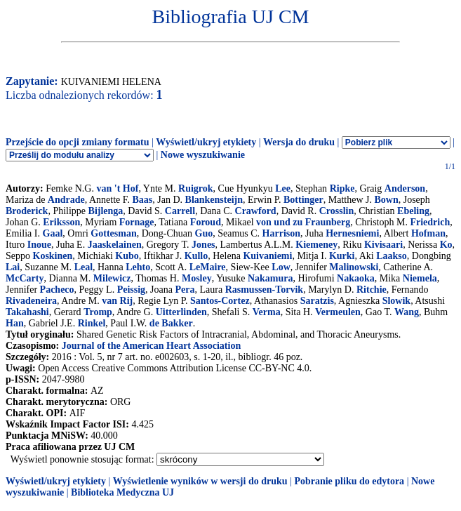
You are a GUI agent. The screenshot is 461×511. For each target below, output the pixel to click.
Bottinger (303, 199)
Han (15, 323)
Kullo (196, 256)
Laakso (391, 256)
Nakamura (270, 278)
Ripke (342, 188)
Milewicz (112, 278)
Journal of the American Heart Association (151, 345)
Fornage (136, 222)
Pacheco (57, 289)
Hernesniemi (352, 233)
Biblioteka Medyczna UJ (122, 492)
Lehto (138, 267)
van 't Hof (117, 188)
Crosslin (336, 211)
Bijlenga (105, 211)
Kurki (342, 256)
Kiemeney (316, 244)
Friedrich (430, 222)
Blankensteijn (214, 199)
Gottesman (113, 233)
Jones (203, 244)
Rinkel (92, 323)
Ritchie (371, 289)
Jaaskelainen (115, 244)
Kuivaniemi (267, 256)
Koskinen (53, 256)
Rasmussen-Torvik (264, 289)
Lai (13, 267)
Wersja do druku (299, 142)
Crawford (255, 211)
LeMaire (207, 267)
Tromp (97, 312)
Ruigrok (195, 188)
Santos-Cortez (220, 301)
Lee (282, 188)
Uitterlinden (181, 312)
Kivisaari (383, 244)
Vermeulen (338, 312)
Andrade (66, 199)
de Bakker (171, 323)
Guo (204, 233)
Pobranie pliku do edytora (349, 481)
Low (281, 267)
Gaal (53, 233)
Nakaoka (356, 278)
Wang (406, 312)
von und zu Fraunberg (303, 222)
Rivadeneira (31, 301)
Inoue (39, 244)
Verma (267, 312)
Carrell (180, 211)
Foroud (205, 222)
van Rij (117, 301)
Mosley (197, 278)
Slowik (396, 301)
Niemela (420, 278)
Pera (184, 289)
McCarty (25, 278)
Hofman (428, 233)
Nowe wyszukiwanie (203, 155)
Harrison (281, 233)
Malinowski (353, 267)
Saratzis (317, 301)
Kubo (126, 256)
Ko (446, 244)
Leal (83, 267)
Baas (142, 199)
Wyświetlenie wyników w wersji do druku (200, 481)
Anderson (405, 188)
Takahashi (27, 312)
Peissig (131, 289)
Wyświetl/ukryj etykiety (206, 142)
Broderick (27, 211)
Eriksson (61, 222)
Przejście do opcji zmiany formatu (77, 142)
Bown (386, 199)
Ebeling (413, 211)
